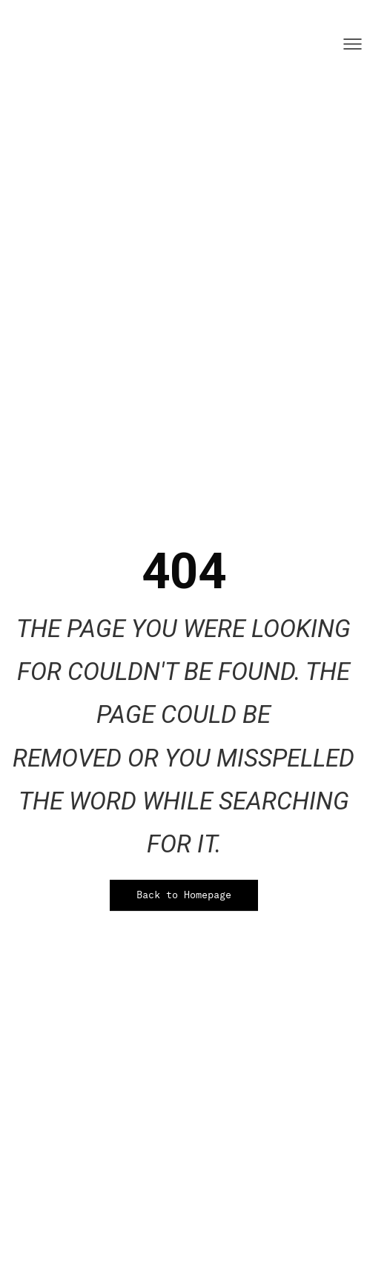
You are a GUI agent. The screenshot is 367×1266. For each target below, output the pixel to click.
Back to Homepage (183, 894)
